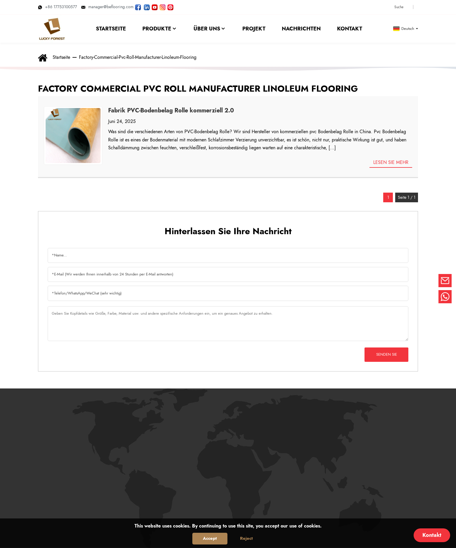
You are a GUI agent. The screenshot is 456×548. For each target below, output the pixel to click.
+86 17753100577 (57, 7)
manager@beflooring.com (107, 7)
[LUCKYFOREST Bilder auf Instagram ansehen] (162, 7)
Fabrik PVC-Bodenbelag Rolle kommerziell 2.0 (171, 110)
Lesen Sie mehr (390, 162)
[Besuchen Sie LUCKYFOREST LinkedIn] (147, 7)
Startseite (61, 57)
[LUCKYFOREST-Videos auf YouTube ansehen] (155, 7)
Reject (246, 538)
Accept (210, 538)
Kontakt (431, 535)
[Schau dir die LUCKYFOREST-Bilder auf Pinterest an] (170, 7)
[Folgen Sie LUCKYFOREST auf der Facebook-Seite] (138, 7)
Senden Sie (386, 354)
